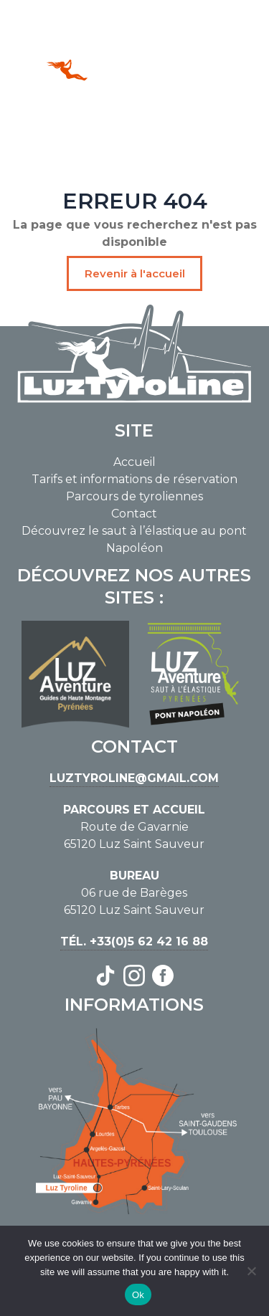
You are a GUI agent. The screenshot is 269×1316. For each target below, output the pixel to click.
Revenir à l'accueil (135, 273)
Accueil (134, 462)
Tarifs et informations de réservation (134, 479)
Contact (134, 513)
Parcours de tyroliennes (134, 496)
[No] (251, 1271)
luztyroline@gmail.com (134, 778)
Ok (138, 1294)
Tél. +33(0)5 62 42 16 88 (134, 941)
